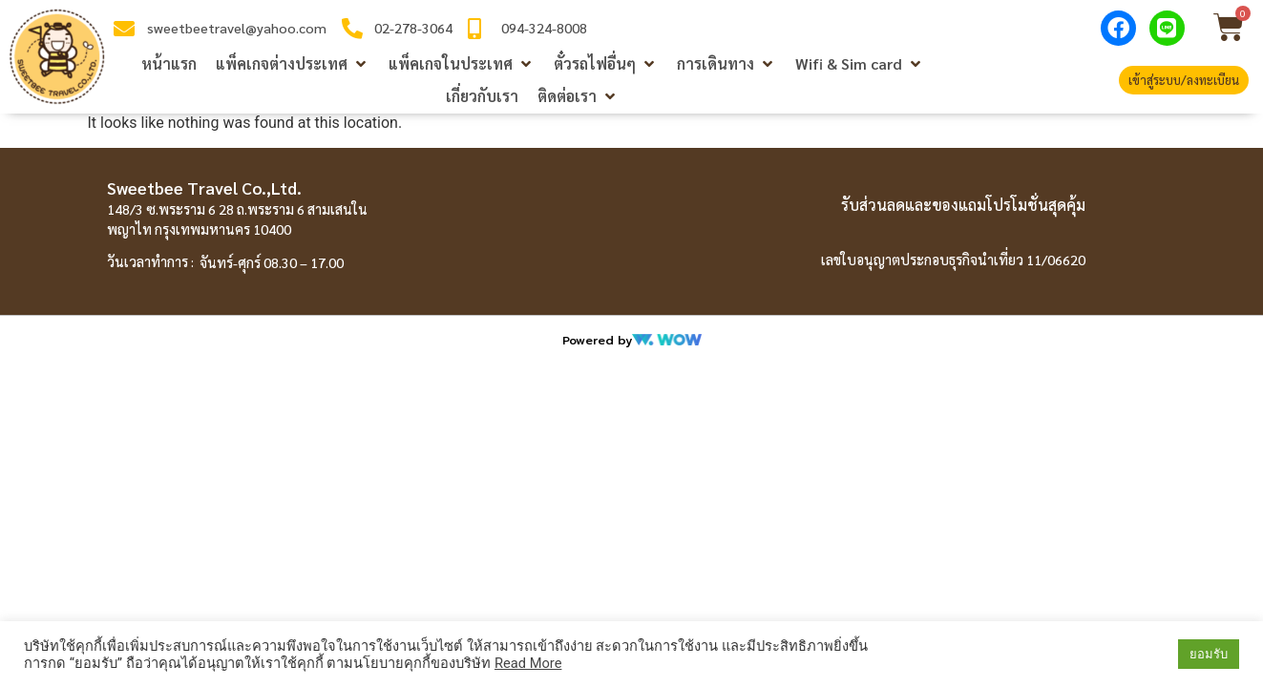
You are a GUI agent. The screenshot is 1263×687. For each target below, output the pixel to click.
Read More (528, 663)
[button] (292, 64)
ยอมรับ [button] (1208, 654)
